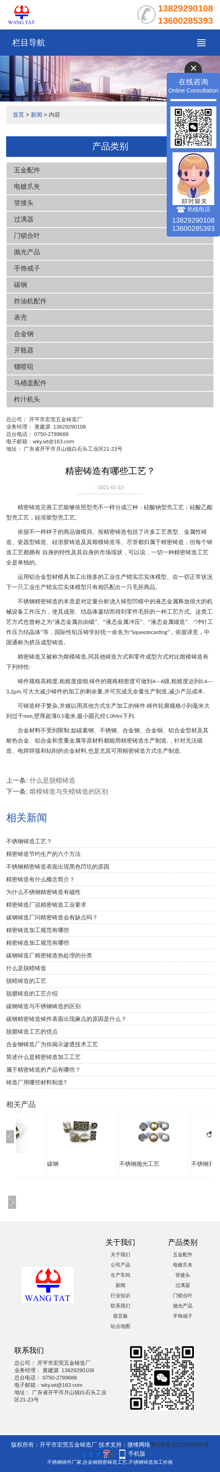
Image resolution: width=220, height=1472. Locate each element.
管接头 (24, 202)
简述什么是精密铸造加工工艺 (43, 1057)
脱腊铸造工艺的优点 (32, 1031)
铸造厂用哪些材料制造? (36, 1082)
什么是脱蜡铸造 (52, 780)
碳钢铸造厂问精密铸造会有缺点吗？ (52, 917)
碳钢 (20, 284)
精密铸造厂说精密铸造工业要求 (46, 904)
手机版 (136, 1453)
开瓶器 (24, 350)
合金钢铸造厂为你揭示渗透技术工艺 (52, 1044)
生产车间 (120, 1275)
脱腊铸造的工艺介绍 (32, 993)
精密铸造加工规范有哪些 (37, 930)
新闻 (36, 114)
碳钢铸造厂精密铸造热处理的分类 (49, 955)
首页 (18, 114)
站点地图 (120, 1326)
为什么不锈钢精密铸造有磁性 (43, 892)
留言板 (120, 1316)
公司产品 (120, 1265)
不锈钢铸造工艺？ (29, 841)
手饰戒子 (27, 268)
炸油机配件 (30, 301)
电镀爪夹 (27, 186)
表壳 (20, 317)
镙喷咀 (24, 366)
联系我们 (120, 1306)
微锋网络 (138, 1444)
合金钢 (24, 333)
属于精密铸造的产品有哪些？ (43, 1069)
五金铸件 (35, 1163)
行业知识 (120, 1295)
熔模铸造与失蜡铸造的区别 (68, 791)
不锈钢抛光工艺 (188, 1163)
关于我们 (120, 1255)
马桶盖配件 (30, 382)
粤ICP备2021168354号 (179, 1444)
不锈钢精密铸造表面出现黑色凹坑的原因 (57, 866)
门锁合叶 (27, 235)
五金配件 (27, 170)
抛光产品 (27, 251)
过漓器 (24, 219)
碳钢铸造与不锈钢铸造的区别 (43, 1006)
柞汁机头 (27, 399)
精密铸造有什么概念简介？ (40, 879)
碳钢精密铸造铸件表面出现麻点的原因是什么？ (66, 1019)
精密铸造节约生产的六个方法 (43, 854)
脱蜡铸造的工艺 (26, 981)
